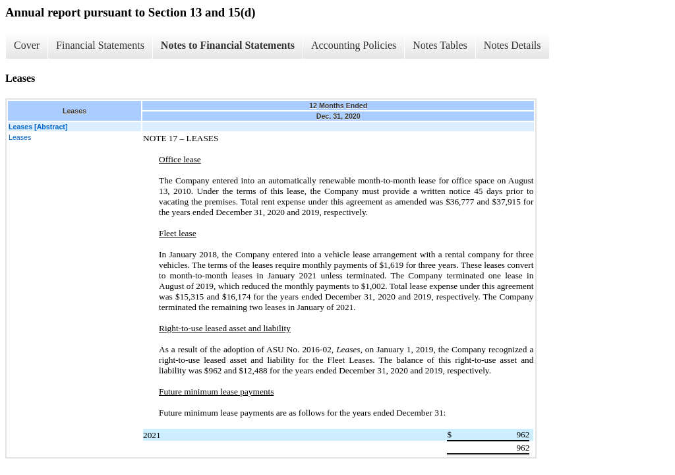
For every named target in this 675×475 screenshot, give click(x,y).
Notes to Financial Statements (228, 45)
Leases (20, 137)
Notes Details (512, 45)
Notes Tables (440, 45)
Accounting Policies (353, 45)
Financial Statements (100, 45)
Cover (27, 45)
